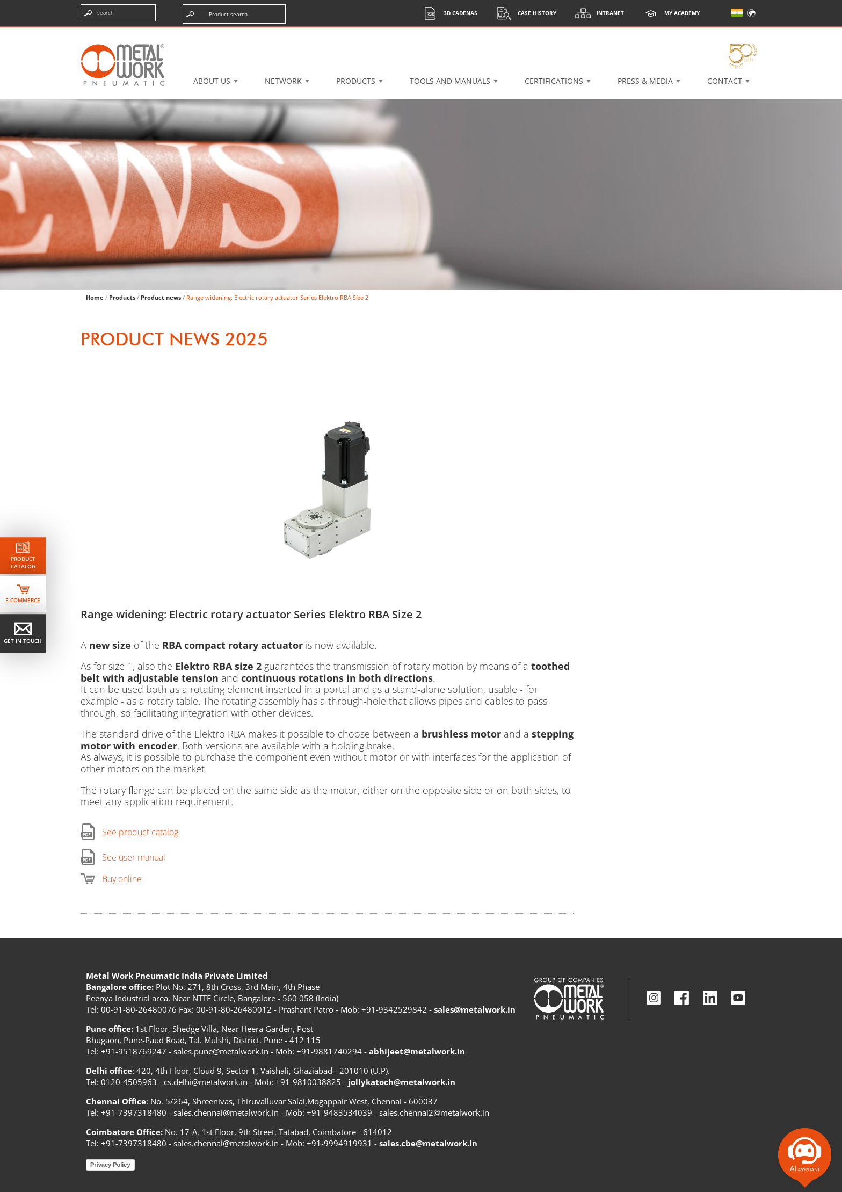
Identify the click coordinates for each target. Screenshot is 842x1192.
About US (211, 81)
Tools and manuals (450, 81)
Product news (161, 297)
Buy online (122, 879)
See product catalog (140, 832)
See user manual (133, 857)
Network (283, 81)
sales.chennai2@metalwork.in (434, 1112)
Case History (523, 13)
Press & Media (645, 81)
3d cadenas (447, 13)
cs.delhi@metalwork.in (206, 1082)
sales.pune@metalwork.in (220, 1051)
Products (355, 81)
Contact (724, 81)
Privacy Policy (110, 1164)
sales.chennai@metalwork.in (226, 1112)
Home (95, 297)
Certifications (554, 81)
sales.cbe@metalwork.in (428, 1143)
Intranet (597, 13)
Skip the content (45, 18)
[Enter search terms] (118, 12)
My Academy (668, 13)
